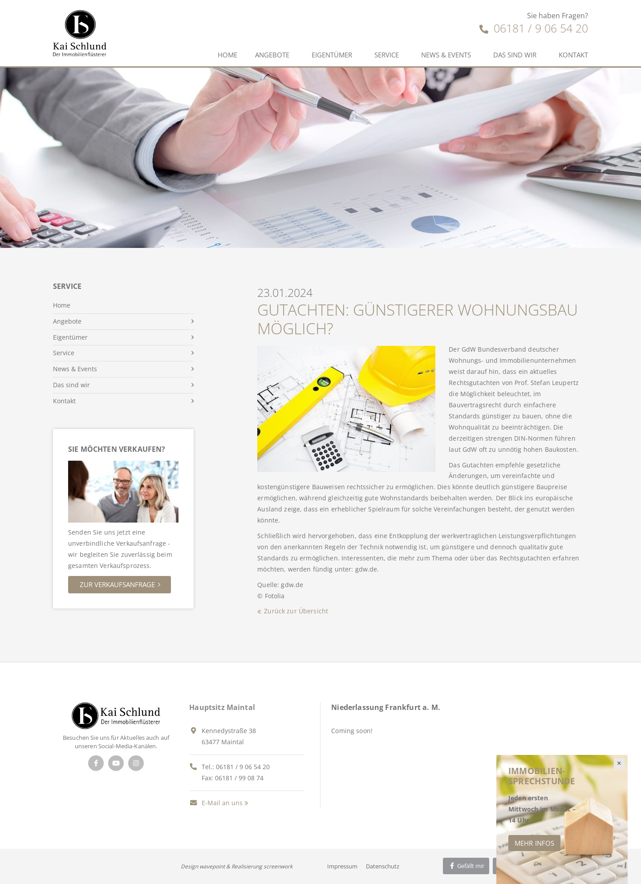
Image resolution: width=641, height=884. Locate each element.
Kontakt (573, 54)
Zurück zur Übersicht (296, 611)
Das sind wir (514, 54)
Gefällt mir (466, 866)
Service (386, 54)
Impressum (342, 866)
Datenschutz (382, 866)
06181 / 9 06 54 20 (533, 28)
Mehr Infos (534, 843)
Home (227, 54)
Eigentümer (332, 54)
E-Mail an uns (216, 803)
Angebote (272, 54)
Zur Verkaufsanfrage (117, 584)
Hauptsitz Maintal (222, 707)
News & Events (446, 54)
